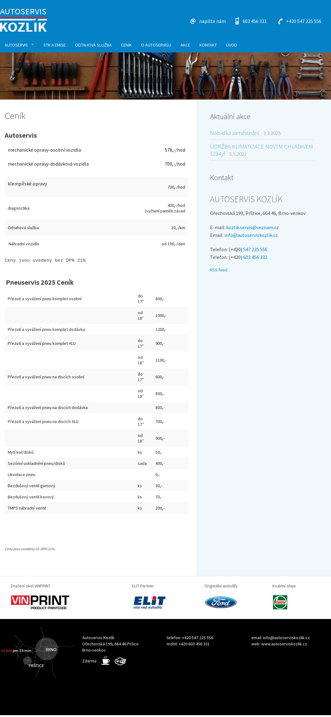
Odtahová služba (93, 45)
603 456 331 (255, 21)
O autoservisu (156, 45)
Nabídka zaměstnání (234, 132)
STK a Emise (54, 45)
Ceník (126, 45)
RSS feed (218, 270)
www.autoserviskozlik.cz (284, 645)
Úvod (231, 45)
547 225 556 (255, 249)
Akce (185, 45)
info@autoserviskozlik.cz (251, 235)
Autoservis (16, 45)
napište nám (212, 21)
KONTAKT (208, 45)
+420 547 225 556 (303, 21)
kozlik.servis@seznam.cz (252, 227)
